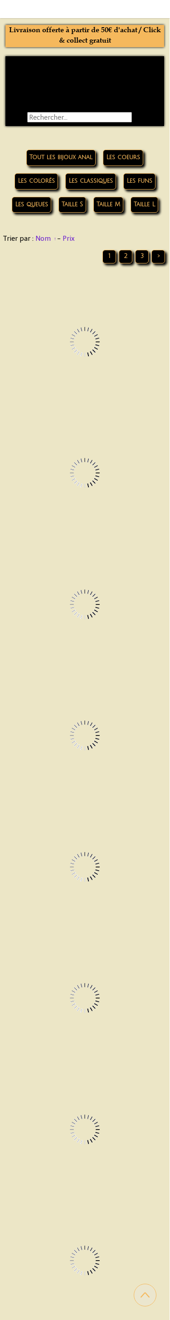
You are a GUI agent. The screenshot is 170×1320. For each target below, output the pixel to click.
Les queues (31, 204)
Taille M (108, 204)
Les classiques (90, 181)
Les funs (139, 181)
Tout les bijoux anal (60, 157)
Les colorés (36, 181)
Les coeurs (123, 157)
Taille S (72, 204)
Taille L (144, 204)
